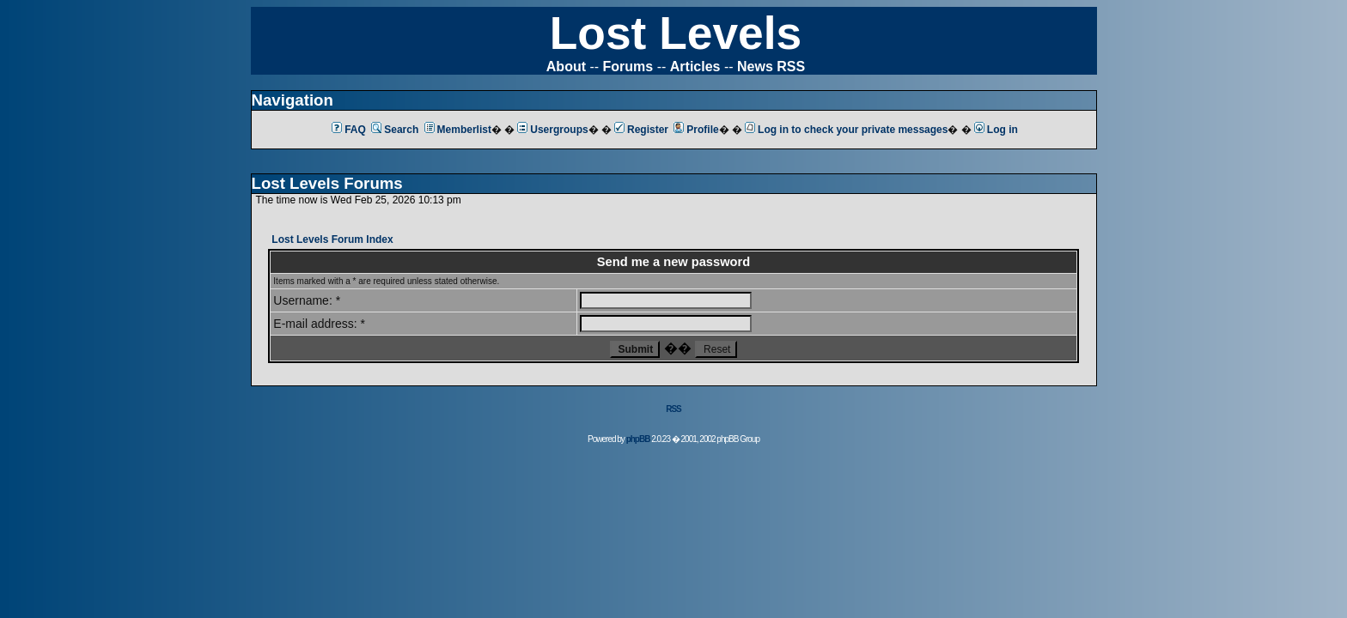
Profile (696, 130)
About (566, 66)
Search (394, 130)
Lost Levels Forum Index (332, 239)
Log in (996, 130)
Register (641, 130)
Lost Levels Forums (327, 183)
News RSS (771, 66)
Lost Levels (675, 33)
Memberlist (457, 130)
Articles (695, 66)
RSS (673, 409)
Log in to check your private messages (846, 130)
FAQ (349, 130)
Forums (628, 66)
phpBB (638, 439)
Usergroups (552, 130)
